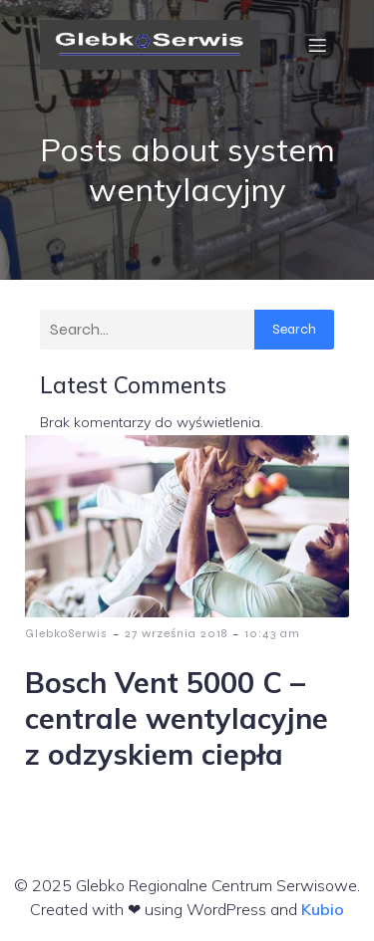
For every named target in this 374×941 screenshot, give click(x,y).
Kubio (322, 909)
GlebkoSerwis (66, 633)
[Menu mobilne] (317, 45)
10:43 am (272, 633)
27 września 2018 (176, 633)
